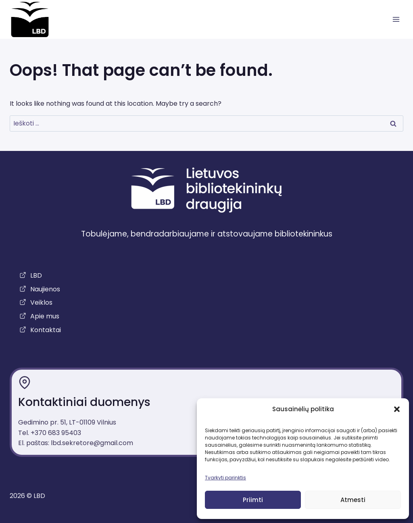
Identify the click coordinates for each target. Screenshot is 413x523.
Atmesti (352, 500)
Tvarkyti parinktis (225, 477)
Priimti (253, 500)
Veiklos (41, 302)
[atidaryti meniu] (395, 19)
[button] (397, 409)
